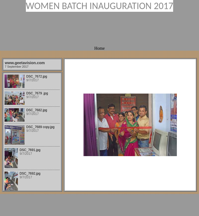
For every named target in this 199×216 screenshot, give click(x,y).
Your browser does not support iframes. (32, 132)
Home (99, 48)
